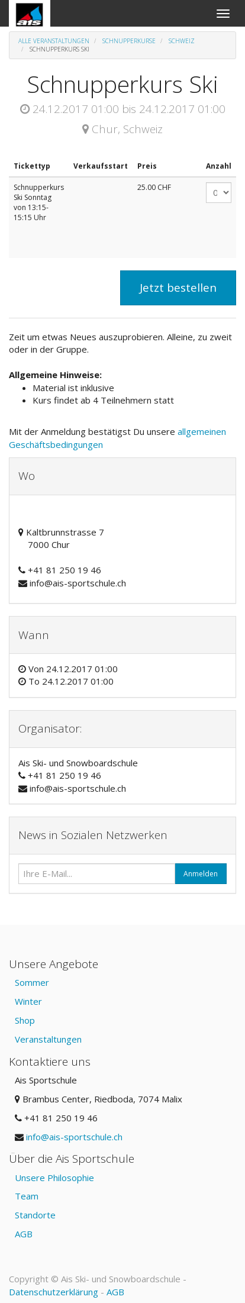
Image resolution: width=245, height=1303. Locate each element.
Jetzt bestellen (178, 287)
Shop (25, 1020)
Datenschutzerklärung (53, 1292)
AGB (24, 1234)
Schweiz (182, 41)
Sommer (32, 982)
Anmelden (200, 874)
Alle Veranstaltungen (53, 41)
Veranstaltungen (48, 1039)
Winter (28, 1001)
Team (26, 1196)
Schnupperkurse (129, 41)
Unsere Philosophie (54, 1177)
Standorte (35, 1215)
